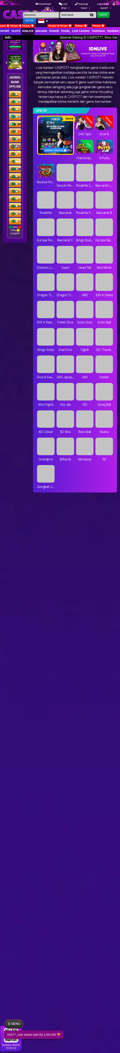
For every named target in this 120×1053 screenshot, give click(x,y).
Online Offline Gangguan (15, 230)
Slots (15, 30)
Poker (54, 30)
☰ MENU (14, 1024)
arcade (41, 30)
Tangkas (98, 30)
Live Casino (81, 30)
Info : (8, 37)
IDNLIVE (28, 30)
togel (65, 30)
